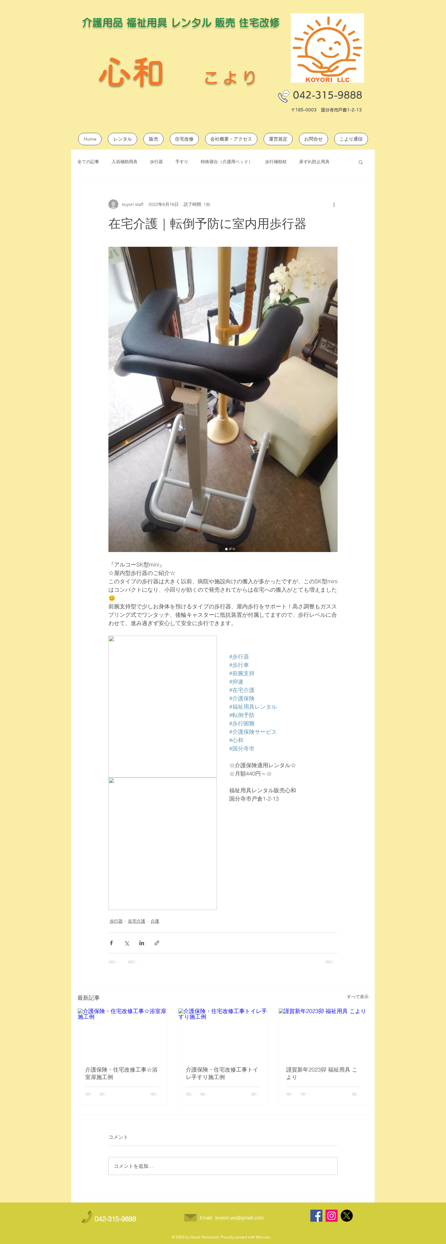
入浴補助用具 (125, 161)
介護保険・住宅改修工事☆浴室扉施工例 (121, 1073)
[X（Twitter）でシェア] (126, 943)
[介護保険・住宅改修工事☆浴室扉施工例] (122, 1033)
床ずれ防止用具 (314, 161)
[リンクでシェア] (157, 943)
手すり (181, 161)
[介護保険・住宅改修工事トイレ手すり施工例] (223, 1033)
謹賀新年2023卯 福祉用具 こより (321, 1073)
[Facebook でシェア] (111, 943)
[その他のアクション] (334, 204)
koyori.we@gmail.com (239, 1218)
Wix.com (263, 1237)
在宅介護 (136, 921)
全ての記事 (88, 161)
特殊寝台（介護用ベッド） (227, 161)
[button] (361, 161)
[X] (347, 1216)
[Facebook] (316, 1216)
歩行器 (156, 161)
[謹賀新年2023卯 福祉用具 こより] (323, 1033)
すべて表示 (358, 996)
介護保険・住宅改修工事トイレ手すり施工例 (222, 1073)
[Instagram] (332, 1216)
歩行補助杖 (276, 161)
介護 (155, 921)
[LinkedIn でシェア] (142, 943)
